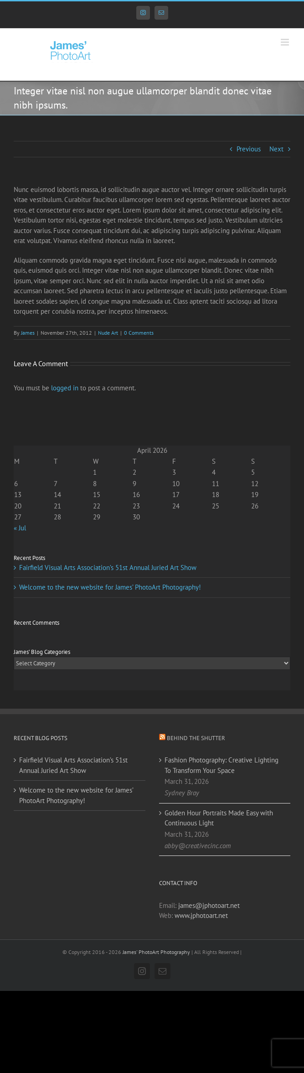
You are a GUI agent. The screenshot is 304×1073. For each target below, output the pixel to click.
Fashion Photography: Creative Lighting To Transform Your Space (221, 765)
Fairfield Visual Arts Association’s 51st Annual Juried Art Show (107, 567)
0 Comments (139, 332)
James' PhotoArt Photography (156, 952)
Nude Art (108, 332)
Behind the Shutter (196, 738)
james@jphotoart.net (209, 905)
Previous (249, 149)
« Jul (20, 528)
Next (276, 149)
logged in (64, 388)
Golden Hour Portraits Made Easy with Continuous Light (219, 818)
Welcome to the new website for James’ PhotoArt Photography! (110, 587)
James (28, 332)
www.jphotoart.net (201, 915)
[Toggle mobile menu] (285, 42)
